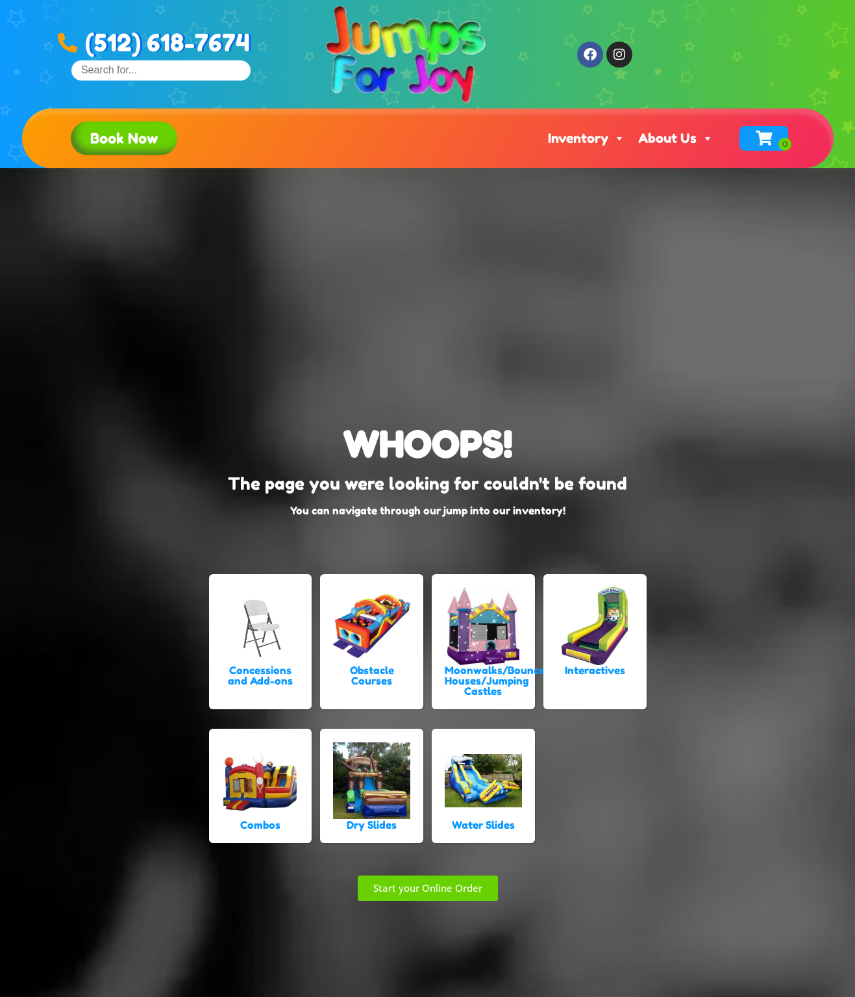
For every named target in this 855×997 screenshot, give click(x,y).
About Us (675, 138)
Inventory (586, 138)
